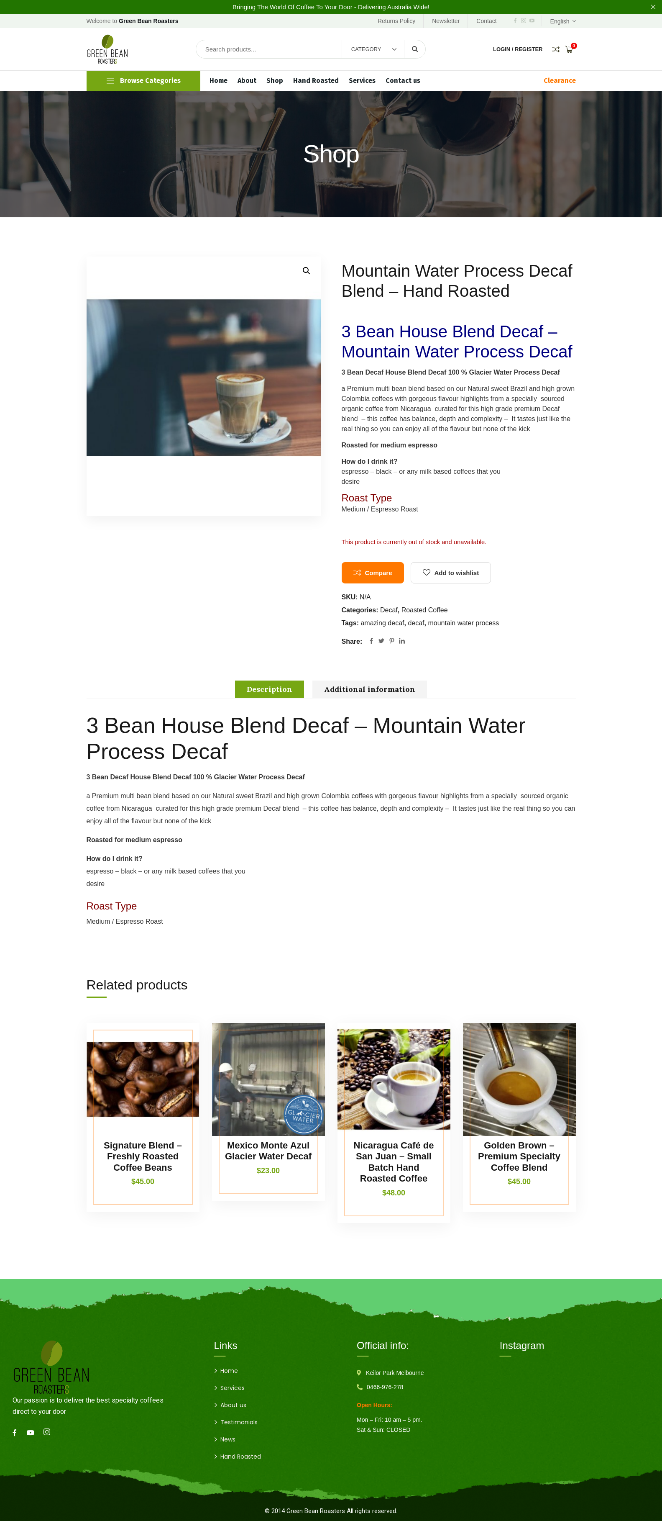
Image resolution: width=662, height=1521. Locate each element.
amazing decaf (382, 623)
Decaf (389, 610)
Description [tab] (269, 689)
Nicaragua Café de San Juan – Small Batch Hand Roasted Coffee (394, 1162)
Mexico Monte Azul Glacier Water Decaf (268, 1150)
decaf (416, 623)
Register (528, 49)
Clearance (560, 81)
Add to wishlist (457, 572)
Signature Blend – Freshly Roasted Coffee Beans (143, 1156)
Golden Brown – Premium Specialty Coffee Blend (519, 1156)
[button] (306, 270)
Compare (378, 572)
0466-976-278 (385, 1387)
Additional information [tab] (369, 689)
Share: (352, 641)
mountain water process (463, 623)
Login (501, 49)
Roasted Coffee (424, 610)
